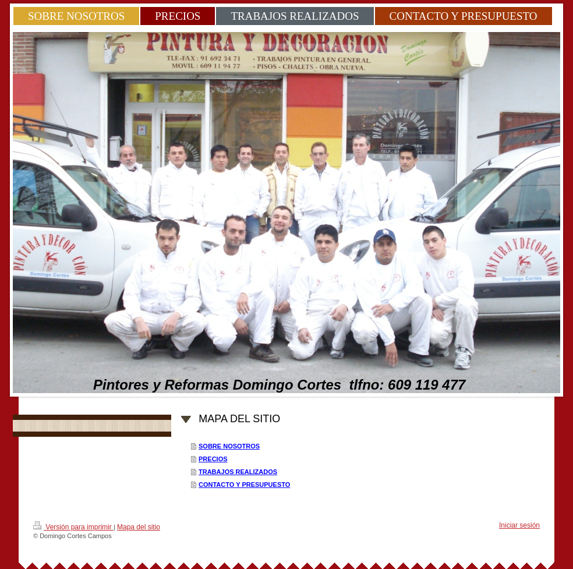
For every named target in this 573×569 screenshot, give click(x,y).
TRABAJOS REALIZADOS (238, 471)
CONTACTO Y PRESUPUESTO (244, 484)
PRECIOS (213, 458)
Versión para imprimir (73, 526)
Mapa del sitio (138, 527)
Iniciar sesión (519, 525)
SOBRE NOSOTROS (229, 446)
